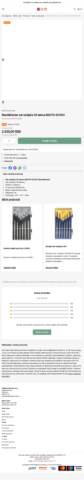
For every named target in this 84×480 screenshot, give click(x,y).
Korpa (4, 427)
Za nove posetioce (8, 432)
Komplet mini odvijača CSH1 (56, 253)
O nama (4, 446)
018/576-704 (38, 2)
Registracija (5, 421)
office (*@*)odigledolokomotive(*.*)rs (43, 468)
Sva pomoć (5, 435)
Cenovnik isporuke (8, 449)
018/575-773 (30, 2)
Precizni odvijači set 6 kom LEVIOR (17, 255)
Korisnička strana (7, 424)
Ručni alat (26, 16)
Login (3, 418)
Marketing (5, 452)
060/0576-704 (56, 2)
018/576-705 (47, 2)
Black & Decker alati (8, 118)
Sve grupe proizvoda (9, 455)
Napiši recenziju (42, 339)
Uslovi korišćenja (7, 438)
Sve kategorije (6, 16)
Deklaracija (8, 168)
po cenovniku (22, 165)
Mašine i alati (17, 16)
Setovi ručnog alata (38, 16)
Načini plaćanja (7, 440)
